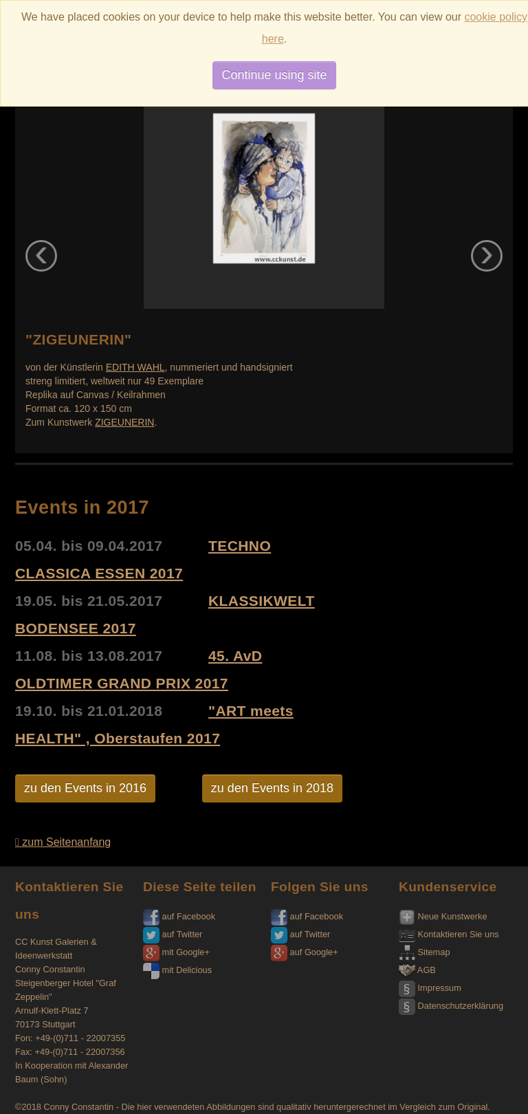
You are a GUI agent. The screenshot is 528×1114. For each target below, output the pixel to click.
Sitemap (424, 952)
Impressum (430, 988)
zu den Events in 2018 (272, 788)
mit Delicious (177, 970)
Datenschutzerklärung (451, 1006)
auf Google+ (304, 952)
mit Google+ (176, 952)
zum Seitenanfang (63, 842)
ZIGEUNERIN (124, 422)
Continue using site (274, 75)
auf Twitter (172, 934)
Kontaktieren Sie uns (449, 934)
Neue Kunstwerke (443, 916)
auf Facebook (179, 916)
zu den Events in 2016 (85, 788)
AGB (417, 970)
